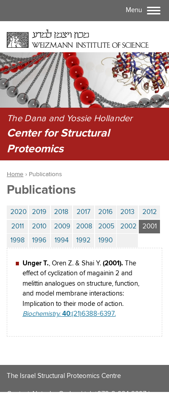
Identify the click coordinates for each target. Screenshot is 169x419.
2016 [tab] (105, 212)
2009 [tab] (62, 226)
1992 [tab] (83, 240)
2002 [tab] (128, 226)
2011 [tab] (17, 226)
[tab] (127, 240)
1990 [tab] (105, 240)
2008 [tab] (84, 226)
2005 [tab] (106, 226)
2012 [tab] (149, 212)
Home (15, 174)
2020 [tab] (18, 212)
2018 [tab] (61, 212)
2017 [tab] (84, 212)
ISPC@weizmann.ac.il (37, 407)
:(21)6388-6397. (69, 314)
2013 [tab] (127, 212)
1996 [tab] (39, 240)
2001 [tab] (151, 225)
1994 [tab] (62, 240)
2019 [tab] (39, 212)
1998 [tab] (17, 240)
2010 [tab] (39, 226)
